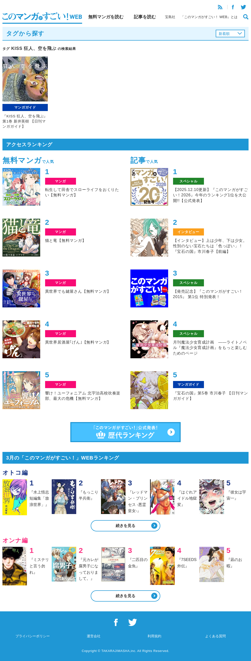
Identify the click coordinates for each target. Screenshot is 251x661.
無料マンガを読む (106, 16)
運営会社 (93, 636)
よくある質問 (215, 636)
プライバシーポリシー (32, 636)
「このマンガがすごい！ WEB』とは (209, 17)
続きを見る (125, 526)
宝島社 (170, 17)
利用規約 (154, 636)
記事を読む (145, 16)
